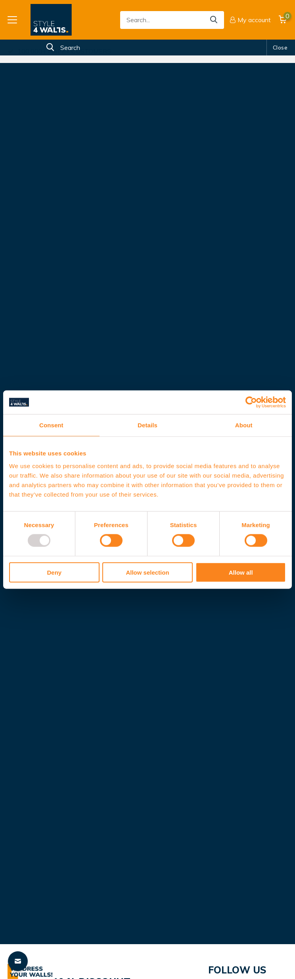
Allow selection (147, 572)
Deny (54, 572)
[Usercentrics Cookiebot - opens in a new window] (251, 402)
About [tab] (244, 425)
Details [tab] (147, 425)
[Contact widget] (18, 961)
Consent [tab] (51, 425)
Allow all (241, 572)
